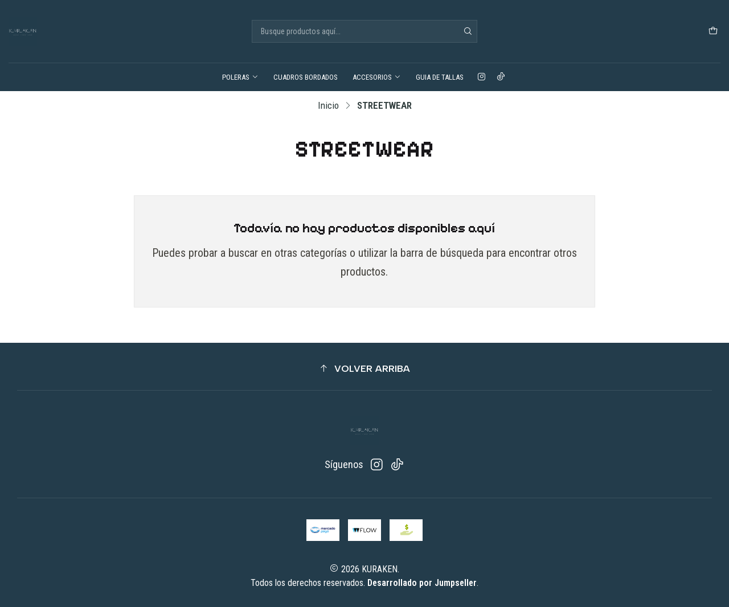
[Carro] (713, 31)
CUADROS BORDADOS (305, 77)
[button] (364, 369)
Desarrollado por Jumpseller (422, 582)
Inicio (328, 105)
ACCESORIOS (377, 77)
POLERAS (240, 77)
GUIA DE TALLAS (440, 77)
